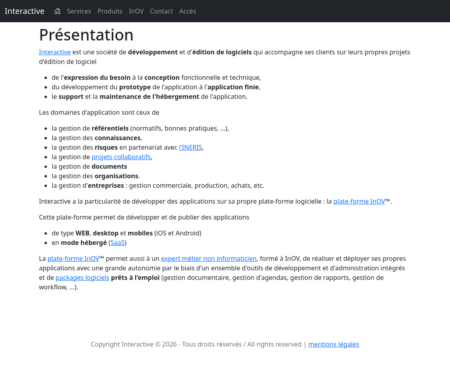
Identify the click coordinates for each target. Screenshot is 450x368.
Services (79, 11)
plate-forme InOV (359, 201)
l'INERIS (190, 147)
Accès (187, 11)
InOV (136, 11)
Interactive (25, 11)
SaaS (118, 242)
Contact (161, 11)
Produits (109, 11)
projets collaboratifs (121, 156)
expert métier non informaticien (208, 258)
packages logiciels (82, 277)
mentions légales (333, 344)
